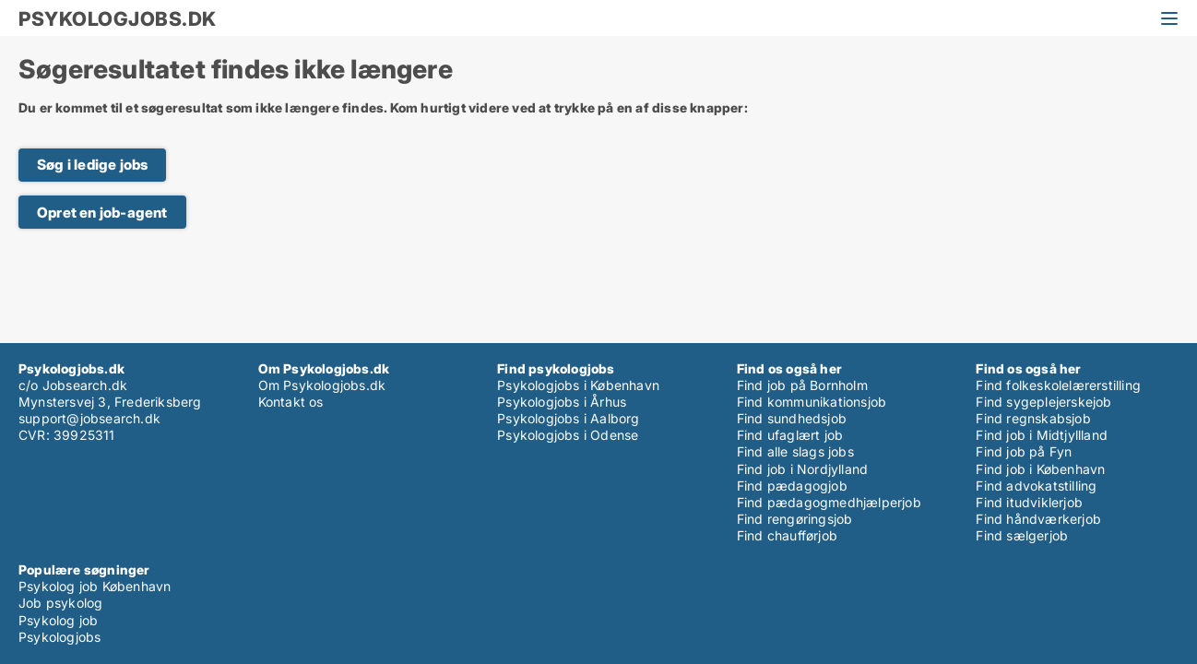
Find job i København (1040, 469)
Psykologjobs (59, 637)
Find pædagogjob (792, 485)
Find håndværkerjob (1038, 519)
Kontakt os (291, 401)
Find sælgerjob (1022, 535)
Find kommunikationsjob (811, 401)
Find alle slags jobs (795, 451)
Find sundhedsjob (792, 418)
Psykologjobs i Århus (561, 401)
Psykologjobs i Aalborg (568, 418)
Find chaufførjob (787, 535)
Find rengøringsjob (795, 519)
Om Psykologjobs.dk (322, 385)
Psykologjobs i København (578, 385)
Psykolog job (58, 620)
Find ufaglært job (790, 435)
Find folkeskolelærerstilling (1058, 385)
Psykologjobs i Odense (567, 435)
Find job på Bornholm (802, 385)
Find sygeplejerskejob (1043, 401)
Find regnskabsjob (1033, 418)
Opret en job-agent (102, 212)
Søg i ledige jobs (92, 164)
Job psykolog (60, 603)
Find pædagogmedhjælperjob (829, 502)
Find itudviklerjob (1029, 502)
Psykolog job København (94, 586)
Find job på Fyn (1024, 451)
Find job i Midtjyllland (1042, 435)
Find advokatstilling (1036, 485)
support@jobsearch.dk (89, 418)
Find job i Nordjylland (802, 469)
